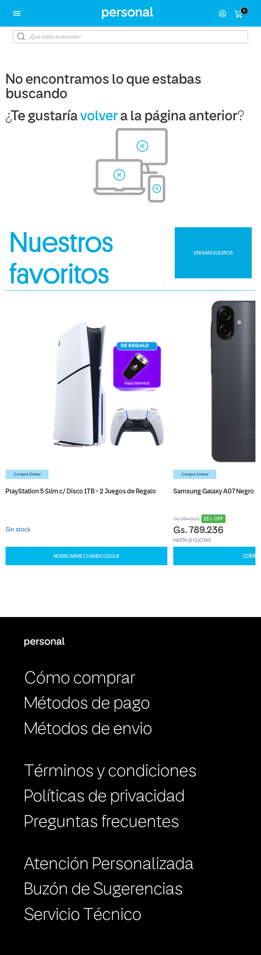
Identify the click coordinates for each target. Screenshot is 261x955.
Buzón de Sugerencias (103, 890)
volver (99, 117)
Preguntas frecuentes (101, 822)
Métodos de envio (88, 729)
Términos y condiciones (110, 772)
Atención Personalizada (109, 864)
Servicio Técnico (82, 915)
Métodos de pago (87, 704)
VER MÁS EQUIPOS (213, 252)
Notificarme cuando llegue (86, 556)
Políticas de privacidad (104, 797)
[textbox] (130, 36)
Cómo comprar (79, 679)
